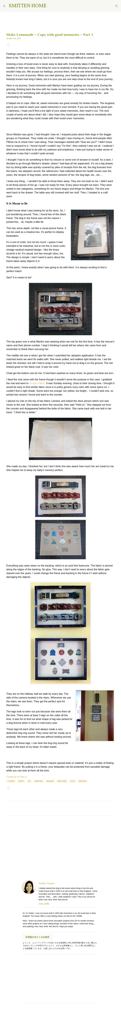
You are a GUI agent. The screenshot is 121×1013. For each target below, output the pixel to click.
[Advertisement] (60, 848)
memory (83, 781)
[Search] (51, 6)
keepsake (62, 781)
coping (11, 781)
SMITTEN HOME (27, 6)
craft (21, 781)
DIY (29, 781)
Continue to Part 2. (16, 777)
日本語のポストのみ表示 (37, 937)
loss (72, 781)
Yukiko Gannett (47, 883)
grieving (39, 781)
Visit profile (44, 903)
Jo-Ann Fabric (37, 383)
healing (50, 781)
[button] (8, 45)
